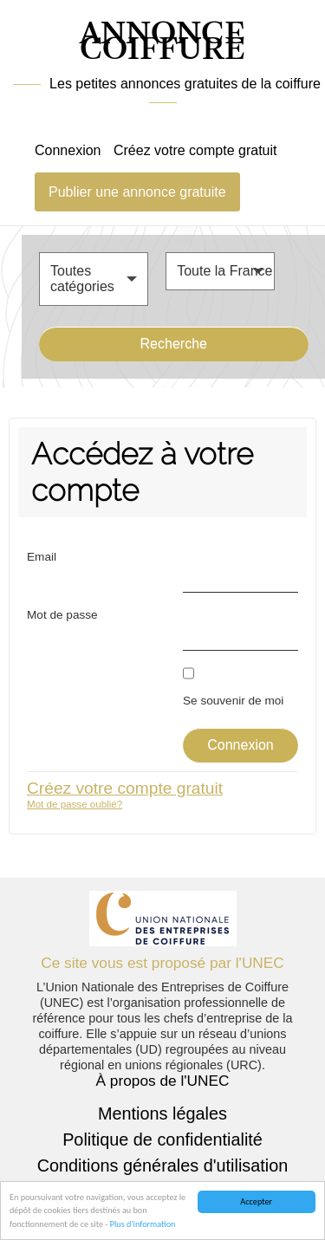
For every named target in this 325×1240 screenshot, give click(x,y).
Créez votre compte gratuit (195, 150)
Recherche (173, 343)
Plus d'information (143, 1224)
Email (41, 556)
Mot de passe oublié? (74, 803)
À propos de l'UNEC (163, 1080)
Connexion (68, 150)
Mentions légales (162, 1113)
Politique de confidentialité (162, 1139)
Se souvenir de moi (233, 700)
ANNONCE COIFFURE (162, 42)
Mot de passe (62, 614)
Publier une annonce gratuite (137, 192)
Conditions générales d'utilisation (163, 1165)
